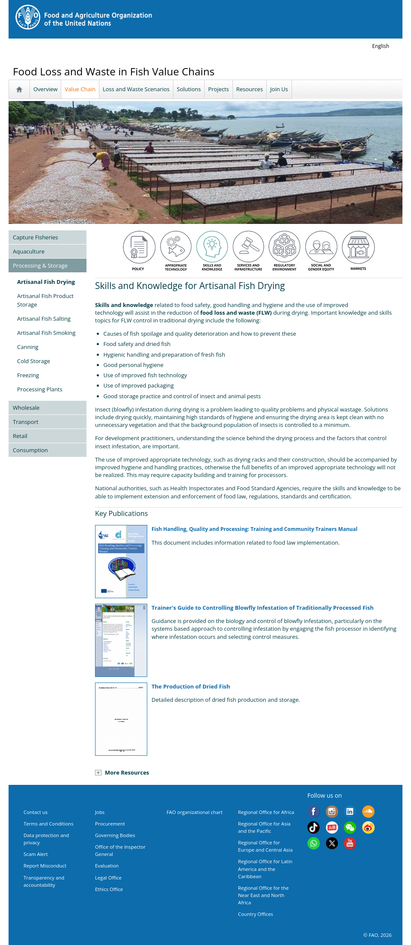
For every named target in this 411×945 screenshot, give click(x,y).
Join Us (279, 89)
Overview (45, 89)
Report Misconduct (45, 865)
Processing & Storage (40, 265)
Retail (20, 436)
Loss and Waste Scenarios (136, 89)
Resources (249, 89)
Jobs (99, 812)
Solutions (189, 89)
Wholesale (26, 407)
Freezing (28, 375)
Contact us (36, 812)
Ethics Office (109, 889)
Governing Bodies (115, 835)
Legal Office (108, 877)
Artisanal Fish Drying (46, 282)
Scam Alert (36, 854)
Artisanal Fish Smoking (46, 333)
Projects (218, 89)
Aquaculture (29, 251)
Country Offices (255, 914)
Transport (26, 422)
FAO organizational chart (195, 812)
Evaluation (107, 865)
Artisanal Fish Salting (44, 318)
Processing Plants (40, 389)
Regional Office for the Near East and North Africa (263, 895)
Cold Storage (33, 361)
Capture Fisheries (35, 237)
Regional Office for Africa (266, 812)
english (380, 46)
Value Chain (80, 89)
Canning (28, 347)
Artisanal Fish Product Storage (45, 300)
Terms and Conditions (48, 823)
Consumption (30, 450)
